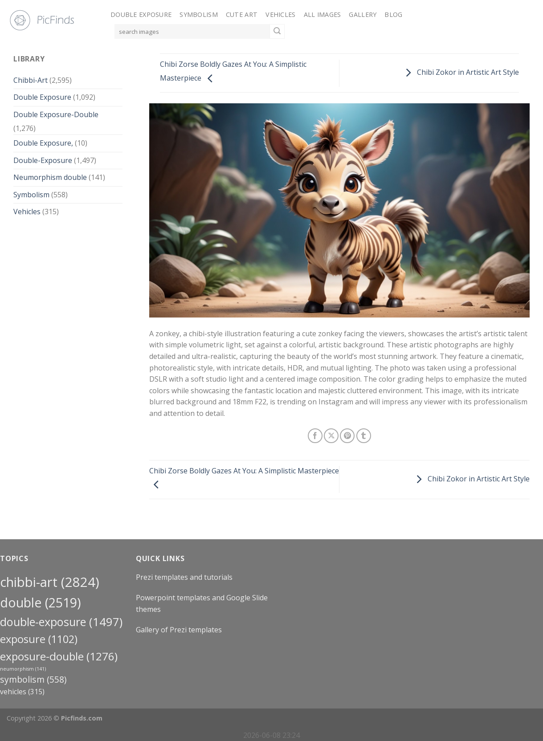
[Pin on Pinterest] (347, 435)
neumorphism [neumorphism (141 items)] (23, 669)
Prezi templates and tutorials (184, 577)
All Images (322, 14)
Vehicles (280, 14)
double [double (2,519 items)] (40, 602)
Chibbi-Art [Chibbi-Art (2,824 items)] (49, 582)
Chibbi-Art (30, 80)
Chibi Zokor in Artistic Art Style (460, 72)
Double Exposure (140, 14)
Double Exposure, (43, 143)
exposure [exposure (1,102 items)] (39, 639)
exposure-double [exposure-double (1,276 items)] (59, 656)
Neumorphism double (50, 177)
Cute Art (241, 14)
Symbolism (199, 14)
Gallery (362, 14)
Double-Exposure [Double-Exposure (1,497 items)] (61, 621)
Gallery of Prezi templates (179, 630)
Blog (393, 14)
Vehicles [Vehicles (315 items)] (22, 691)
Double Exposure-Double (55, 114)
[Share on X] (331, 435)
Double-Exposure (42, 160)
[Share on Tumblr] (363, 435)
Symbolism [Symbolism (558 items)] (33, 679)
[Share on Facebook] (315, 435)
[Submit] (277, 31)
